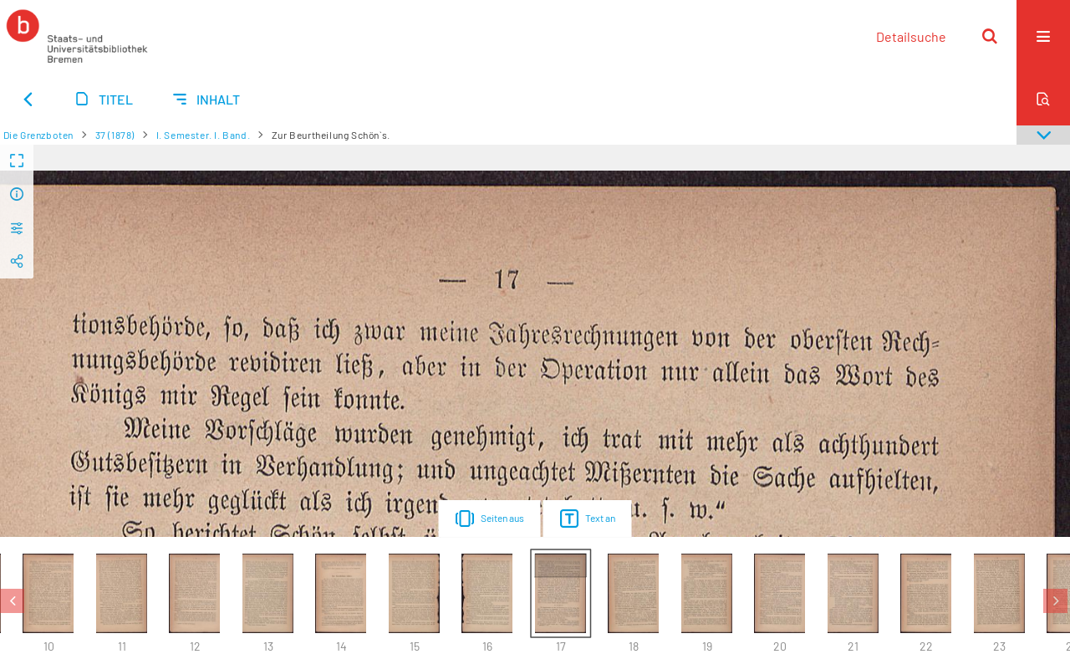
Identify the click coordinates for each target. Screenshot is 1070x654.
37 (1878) (115, 135)
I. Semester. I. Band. (203, 135)
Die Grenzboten (38, 135)
